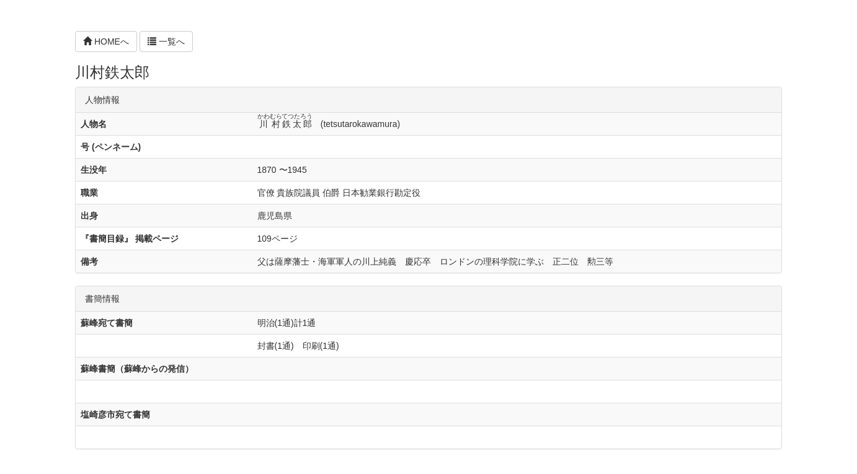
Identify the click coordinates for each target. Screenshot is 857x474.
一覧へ (166, 41)
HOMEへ (106, 41)
